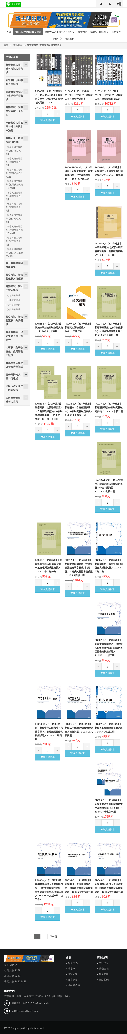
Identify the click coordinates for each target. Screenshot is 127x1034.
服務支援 (116, 31)
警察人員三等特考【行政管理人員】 (14, 218)
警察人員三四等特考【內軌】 (14, 139)
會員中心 (57, 38)
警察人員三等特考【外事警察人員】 (14, 195)
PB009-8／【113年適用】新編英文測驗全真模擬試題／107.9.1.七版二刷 (109, 727)
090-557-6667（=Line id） (36, 1003)
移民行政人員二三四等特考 (14, 387)
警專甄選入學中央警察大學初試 (14, 364)
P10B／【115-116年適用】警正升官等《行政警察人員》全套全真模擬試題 (109, 95)
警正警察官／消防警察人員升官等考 (44, 45)
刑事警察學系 (13, 300)
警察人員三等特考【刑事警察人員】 (14, 161)
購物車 (71, 968)
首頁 (8, 31)
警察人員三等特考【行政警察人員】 (14, 150)
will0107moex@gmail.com (25, 1010)
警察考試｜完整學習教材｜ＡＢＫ (14, 110)
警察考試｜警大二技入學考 (14, 288)
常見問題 (104, 973)
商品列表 (17, 45)
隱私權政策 (74, 984)
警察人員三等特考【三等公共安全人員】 (14, 173)
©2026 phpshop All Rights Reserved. (24, 1027)
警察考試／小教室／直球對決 (60, 31)
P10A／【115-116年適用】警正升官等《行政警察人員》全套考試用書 (79, 95)
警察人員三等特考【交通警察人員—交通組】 (14, 229)
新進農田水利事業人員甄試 (14, 82)
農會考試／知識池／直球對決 (93, 31)
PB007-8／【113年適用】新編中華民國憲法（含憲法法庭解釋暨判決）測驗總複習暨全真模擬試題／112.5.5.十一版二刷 (109, 647)
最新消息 (104, 962)
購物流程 (104, 968)
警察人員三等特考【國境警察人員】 (14, 207)
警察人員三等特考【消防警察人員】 (14, 241)
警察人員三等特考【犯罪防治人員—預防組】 (14, 184)
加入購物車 (48, 120)
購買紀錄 (73, 973)
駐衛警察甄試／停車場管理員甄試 (14, 95)
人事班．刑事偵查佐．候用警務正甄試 (14, 351)
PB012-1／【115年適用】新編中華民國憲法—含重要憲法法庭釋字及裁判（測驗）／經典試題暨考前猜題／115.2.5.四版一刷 (79, 567)
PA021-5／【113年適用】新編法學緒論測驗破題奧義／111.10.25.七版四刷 (49, 327)
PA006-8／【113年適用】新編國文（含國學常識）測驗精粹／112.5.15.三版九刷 (109, 171)
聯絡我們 (69, 38)
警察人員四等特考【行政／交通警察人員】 (14, 252)
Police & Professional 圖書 (27, 31)
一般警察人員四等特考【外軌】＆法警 (14, 126)
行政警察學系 (13, 295)
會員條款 (73, 979)
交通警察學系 (13, 304)
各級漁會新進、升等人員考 (14, 399)
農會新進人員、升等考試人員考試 (14, 68)
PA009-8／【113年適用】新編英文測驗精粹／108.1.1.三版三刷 (78, 327)
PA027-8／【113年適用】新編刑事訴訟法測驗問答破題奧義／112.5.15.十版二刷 (109, 407)
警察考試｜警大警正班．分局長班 (14, 320)
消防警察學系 (13, 309)
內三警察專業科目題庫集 (14, 264)
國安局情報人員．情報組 (13, 376)
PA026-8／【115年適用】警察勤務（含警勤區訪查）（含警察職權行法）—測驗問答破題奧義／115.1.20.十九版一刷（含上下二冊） (49, 411)
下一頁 (53, 936)
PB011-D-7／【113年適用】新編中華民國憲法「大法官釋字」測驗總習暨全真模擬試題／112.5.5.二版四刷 (49, 731)
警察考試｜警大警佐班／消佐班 (14, 276)
